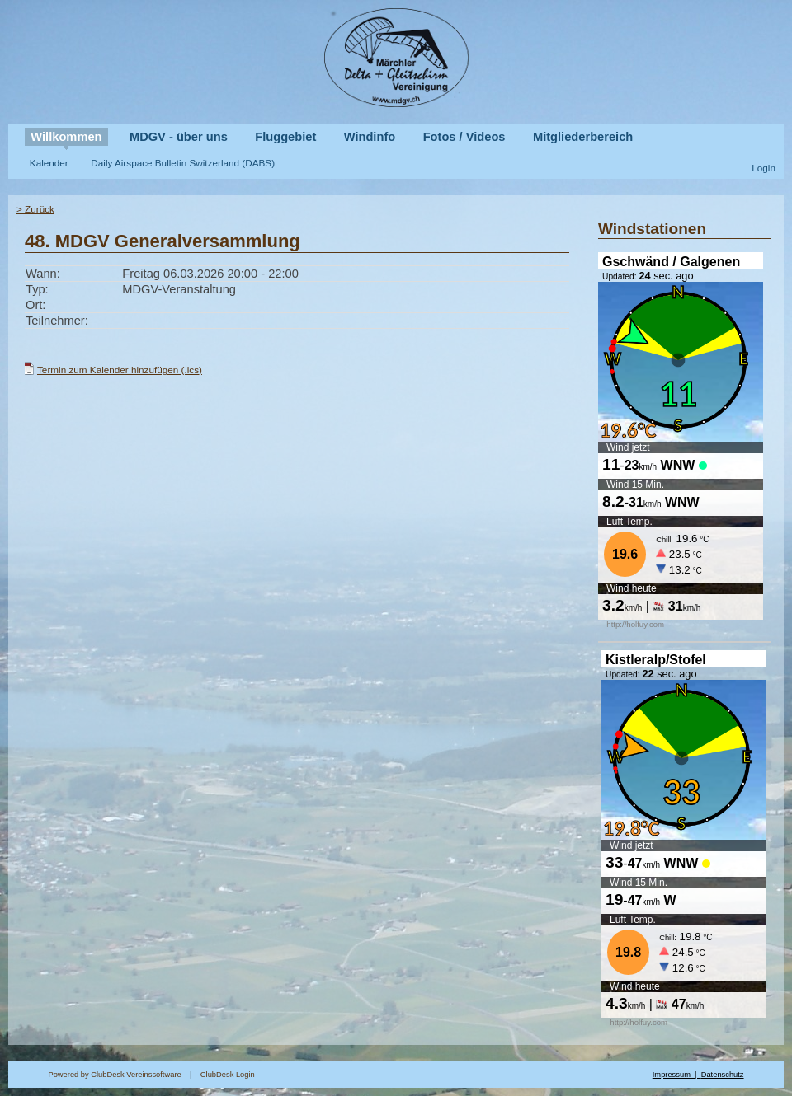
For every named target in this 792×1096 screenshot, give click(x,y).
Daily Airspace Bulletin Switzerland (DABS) (183, 162)
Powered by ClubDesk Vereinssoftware (114, 1074)
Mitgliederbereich (583, 136)
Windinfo (370, 136)
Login (764, 167)
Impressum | (677, 1074)
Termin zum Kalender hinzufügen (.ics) (119, 369)
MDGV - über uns (179, 136)
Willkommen (66, 136)
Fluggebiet (285, 136)
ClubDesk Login (426, 1074)
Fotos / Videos (464, 136)
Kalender (49, 162)
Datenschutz (722, 1074)
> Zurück (35, 209)
